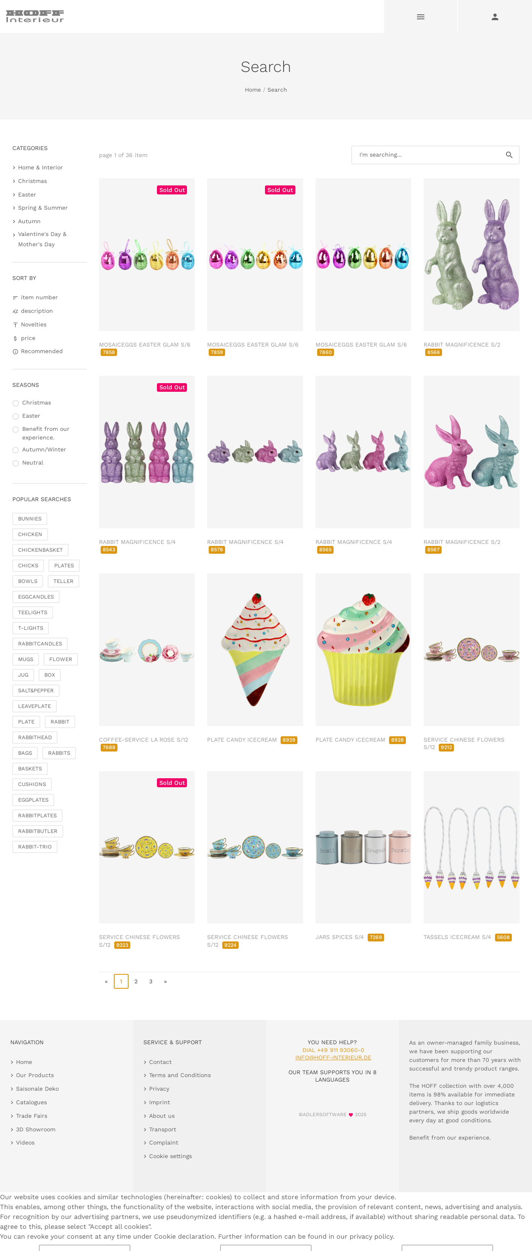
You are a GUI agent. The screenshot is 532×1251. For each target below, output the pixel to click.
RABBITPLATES (37, 815)
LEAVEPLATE (34, 706)
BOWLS (27, 581)
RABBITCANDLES (40, 644)
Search (277, 89)
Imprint (159, 1102)
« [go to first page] (106, 981)
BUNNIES (29, 519)
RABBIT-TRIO (35, 847)
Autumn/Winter (44, 449)
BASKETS (30, 768)
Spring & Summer (43, 207)
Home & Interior (40, 167)
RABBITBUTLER (38, 831)
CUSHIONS (32, 784)
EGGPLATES (33, 800)
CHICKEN (30, 534)
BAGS (25, 753)
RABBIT (60, 722)
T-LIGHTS (30, 628)
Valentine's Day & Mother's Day (42, 239)
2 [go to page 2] (136, 981)
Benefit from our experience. (45, 433)
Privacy (159, 1088)
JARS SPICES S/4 (350, 937)
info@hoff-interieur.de (333, 1057)
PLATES (64, 565)
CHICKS (28, 565)
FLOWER (60, 659)
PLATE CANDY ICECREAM (252, 739)
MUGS (25, 659)
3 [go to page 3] (150, 981)
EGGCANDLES (36, 597)
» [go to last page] (165, 981)
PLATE (26, 722)
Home (253, 89)
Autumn (29, 221)
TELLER (63, 581)
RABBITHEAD (35, 737)
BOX (49, 675)
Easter (27, 194)
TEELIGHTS (32, 612)
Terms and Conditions (180, 1075)
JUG (23, 675)
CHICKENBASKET (40, 550)
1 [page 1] (121, 981)
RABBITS (59, 753)
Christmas (32, 181)
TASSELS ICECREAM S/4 (468, 937)
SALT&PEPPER (36, 690)
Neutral (32, 462)
